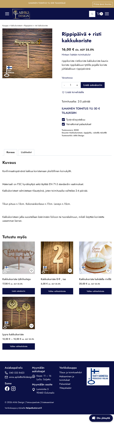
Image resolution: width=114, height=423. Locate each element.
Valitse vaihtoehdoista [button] (57, 292)
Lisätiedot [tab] (26, 151)
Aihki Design (78, 135)
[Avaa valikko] (106, 12)
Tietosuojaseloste (33, 410)
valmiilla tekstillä (100, 132)
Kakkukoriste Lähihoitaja (16, 280)
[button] (73, 91)
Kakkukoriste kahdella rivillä (92, 281)
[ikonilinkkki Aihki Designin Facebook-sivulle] (7, 396)
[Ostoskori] (100, 12)
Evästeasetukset (49, 410)
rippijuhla (88, 132)
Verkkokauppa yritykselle (24, 415)
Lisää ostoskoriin (93, 84)
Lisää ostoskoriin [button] (18, 292)
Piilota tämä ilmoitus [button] (102, 3)
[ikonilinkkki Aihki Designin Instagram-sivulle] (13, 396)
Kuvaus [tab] (11, 151)
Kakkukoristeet (16, 24)
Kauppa (5, 24)
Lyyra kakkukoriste (13, 339)
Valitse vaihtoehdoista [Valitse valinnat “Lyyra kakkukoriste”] (18, 354)
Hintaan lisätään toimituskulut (76, 53)
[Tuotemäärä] (71, 84)
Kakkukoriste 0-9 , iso (53, 280)
